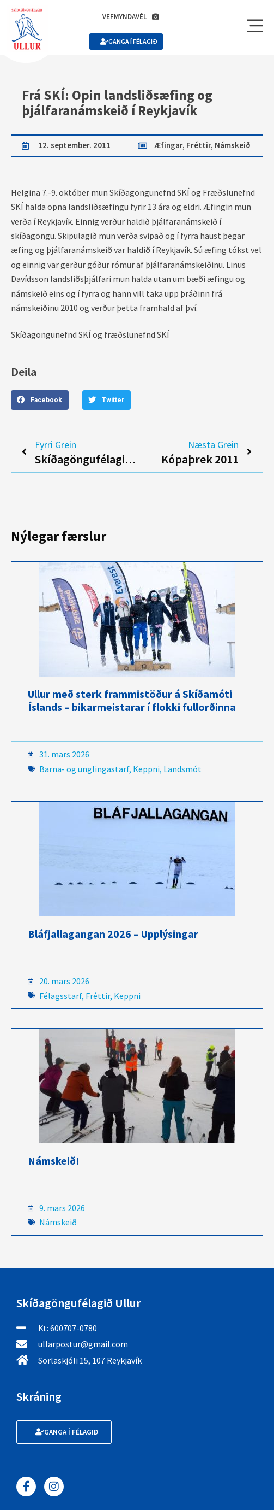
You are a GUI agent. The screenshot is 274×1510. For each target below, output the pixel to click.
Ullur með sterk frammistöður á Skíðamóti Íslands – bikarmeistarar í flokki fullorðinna (132, 700)
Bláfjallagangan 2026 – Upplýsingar (113, 934)
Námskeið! (54, 1160)
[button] (40, 400)
